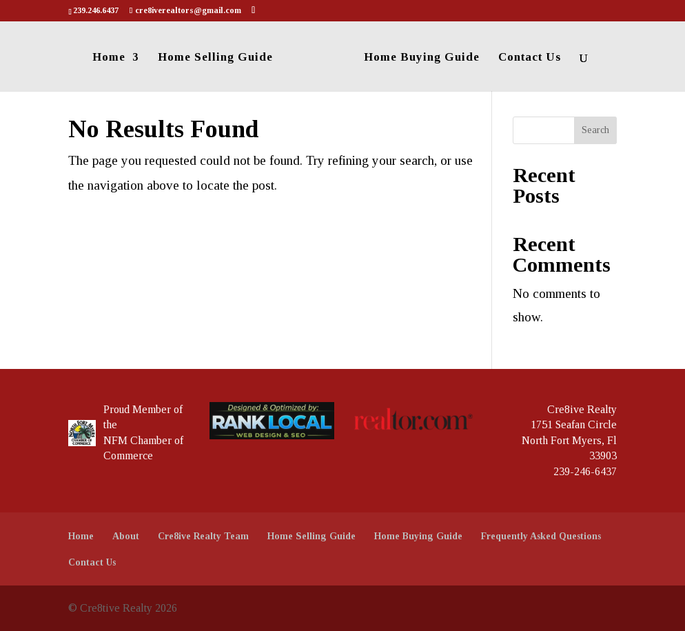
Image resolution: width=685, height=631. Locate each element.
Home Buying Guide (422, 57)
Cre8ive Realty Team (203, 536)
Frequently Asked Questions (541, 536)
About (125, 536)
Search (595, 130)
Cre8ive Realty (582, 409)
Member (151, 409)
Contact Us (529, 57)
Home (108, 57)
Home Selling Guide (215, 57)
